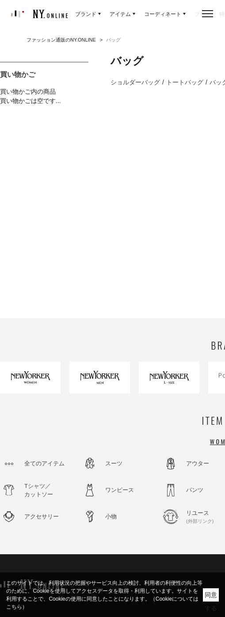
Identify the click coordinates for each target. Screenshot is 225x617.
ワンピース (119, 490)
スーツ (113, 463)
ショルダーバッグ (135, 82)
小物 (111, 516)
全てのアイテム (44, 463)
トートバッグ (184, 82)
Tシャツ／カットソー (38, 490)
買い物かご (17, 74)
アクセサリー (41, 516)
